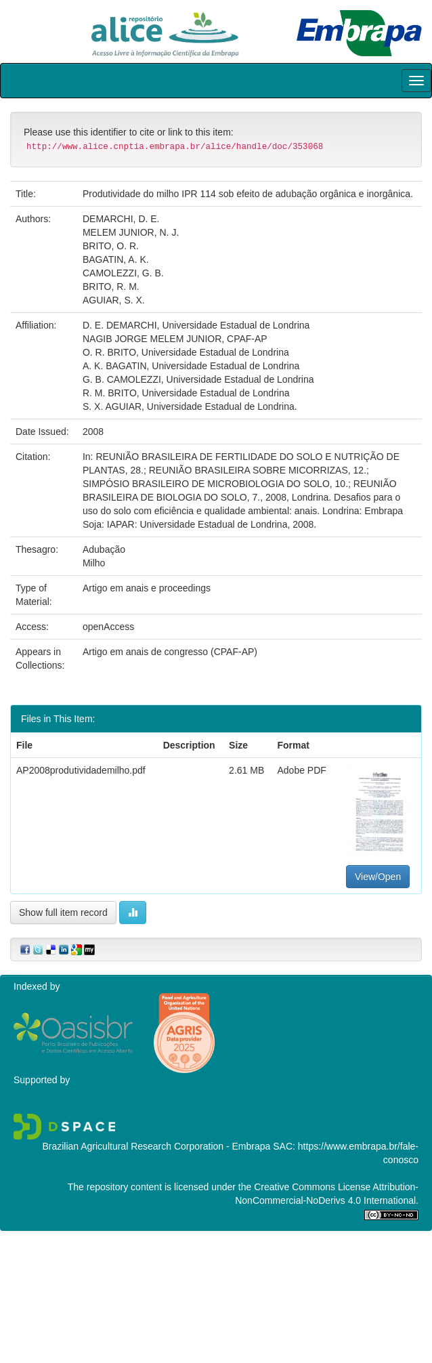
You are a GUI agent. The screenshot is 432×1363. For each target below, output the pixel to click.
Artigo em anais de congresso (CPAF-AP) (170, 651)
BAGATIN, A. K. (116, 259)
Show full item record (63, 912)
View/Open (378, 876)
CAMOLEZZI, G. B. (123, 273)
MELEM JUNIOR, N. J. (131, 232)
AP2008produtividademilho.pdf (81, 770)
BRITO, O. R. (111, 245)
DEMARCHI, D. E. (121, 218)
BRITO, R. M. (111, 286)
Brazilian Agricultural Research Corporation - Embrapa (156, 1146)
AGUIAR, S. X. (114, 300)
